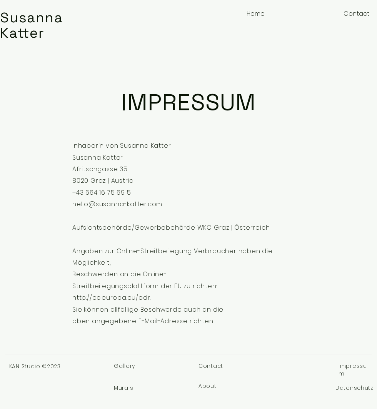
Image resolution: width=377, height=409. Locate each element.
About (208, 386)
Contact (211, 366)
